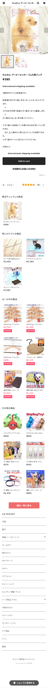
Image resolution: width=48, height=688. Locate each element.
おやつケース (7, 561)
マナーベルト (7, 615)
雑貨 (4, 646)
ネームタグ (6, 545)
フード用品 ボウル (9, 600)
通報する (42, 175)
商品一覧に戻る (24, 505)
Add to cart (24, 161)
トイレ (4, 639)
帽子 (4, 529)
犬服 (4, 521)
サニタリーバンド (9, 623)
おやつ (4, 568)
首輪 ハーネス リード (10, 537)
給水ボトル (6, 553)
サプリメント (7, 576)
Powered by (24, 663)
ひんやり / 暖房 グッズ (11, 592)
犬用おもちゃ (7, 607)
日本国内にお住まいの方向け (24, 169)
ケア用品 (5, 631)
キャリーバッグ (8, 584)
